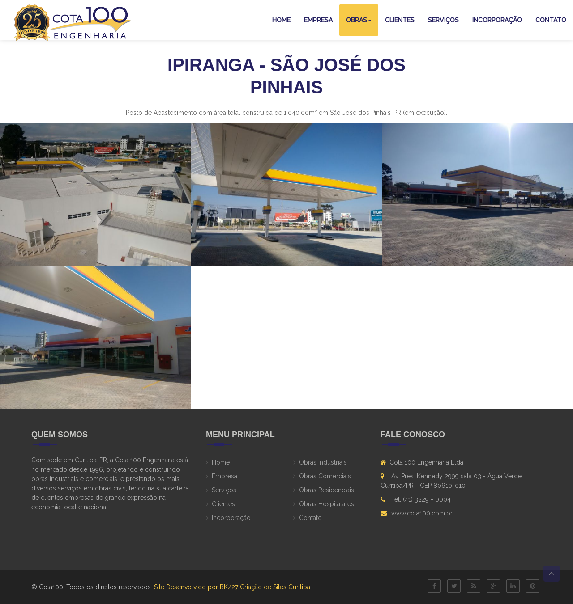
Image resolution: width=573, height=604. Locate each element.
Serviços (443, 20)
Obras (359, 20)
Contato (550, 20)
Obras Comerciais (325, 476)
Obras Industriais (323, 462)
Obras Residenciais (326, 490)
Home (281, 20)
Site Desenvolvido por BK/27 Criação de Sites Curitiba (232, 587)
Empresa (318, 20)
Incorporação (497, 20)
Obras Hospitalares (326, 503)
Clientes (400, 20)
